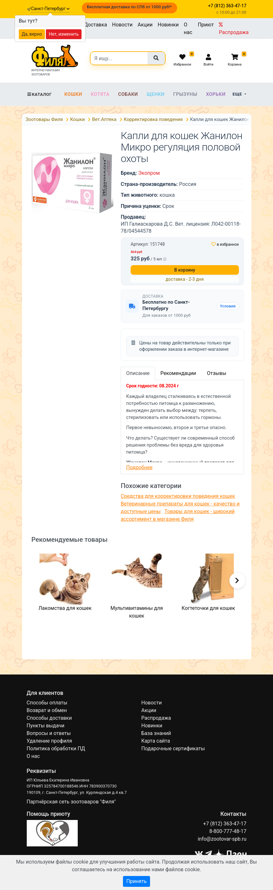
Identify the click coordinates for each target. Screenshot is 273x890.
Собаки (128, 94)
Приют (206, 25)
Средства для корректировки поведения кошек (178, 496)
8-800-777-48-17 (228, 831)
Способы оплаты (47, 703)
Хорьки (216, 94)
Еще (238, 94)
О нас (188, 28)
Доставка (95, 25)
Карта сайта (155, 741)
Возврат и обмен (47, 710)
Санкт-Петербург (50, 8)
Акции (145, 25)
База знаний (156, 733)
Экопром (149, 173)
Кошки (73, 94)
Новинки (168, 25)
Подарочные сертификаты (173, 748)
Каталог (39, 94)
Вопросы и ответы (49, 733)
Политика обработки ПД (56, 748)
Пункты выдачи (46, 726)
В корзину (184, 269)
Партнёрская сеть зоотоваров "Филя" (71, 802)
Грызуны (185, 94)
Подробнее (139, 467)
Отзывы (216, 373)
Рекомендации (178, 373)
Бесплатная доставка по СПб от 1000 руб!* (129, 6)
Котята (100, 94)
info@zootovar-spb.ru (222, 839)
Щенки (155, 94)
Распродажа (233, 28)
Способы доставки (49, 718)
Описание (138, 373)
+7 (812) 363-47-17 (225, 824)
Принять (136, 881)
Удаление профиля (49, 741)
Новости (122, 25)
